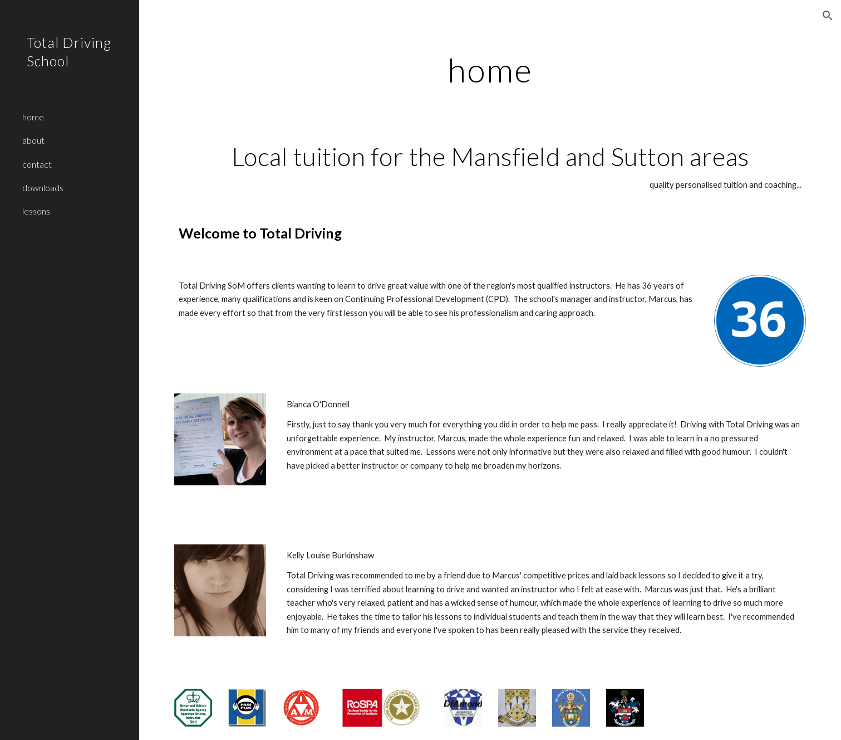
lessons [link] (36, 211)
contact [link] (37, 164)
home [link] (33, 116)
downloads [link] (42, 187)
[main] (490, 70)
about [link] (33, 140)
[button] (827, 15)
